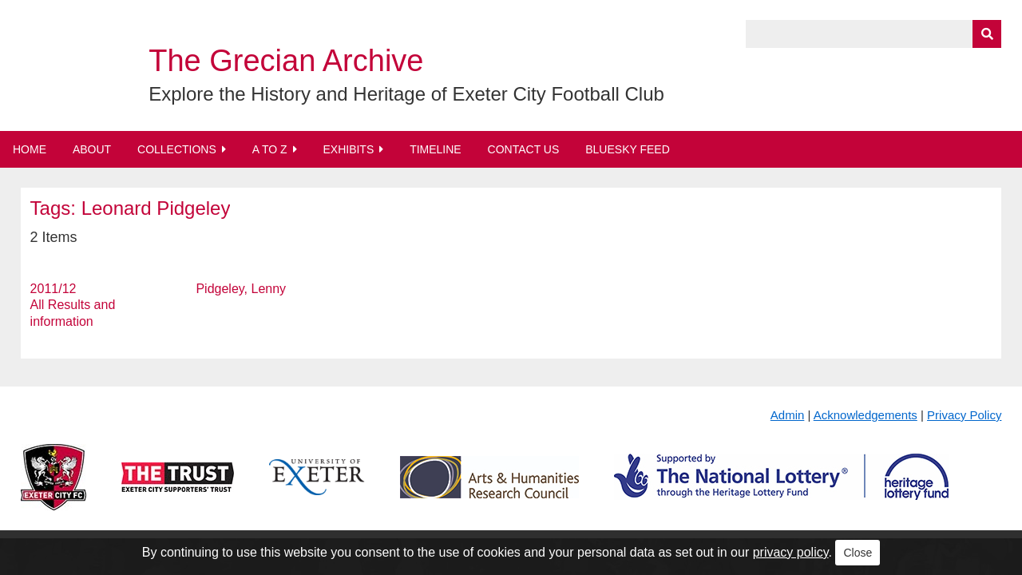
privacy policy (791, 552)
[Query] (873, 34)
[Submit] (986, 34)
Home (29, 149)
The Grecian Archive (286, 60)
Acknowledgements (865, 415)
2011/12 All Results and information (73, 305)
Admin (787, 415)
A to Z (269, 149)
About (92, 149)
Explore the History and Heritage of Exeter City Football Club (406, 94)
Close (857, 552)
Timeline (435, 149)
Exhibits (348, 149)
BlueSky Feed (627, 149)
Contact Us (524, 149)
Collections (176, 149)
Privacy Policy (964, 415)
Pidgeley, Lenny (241, 288)
